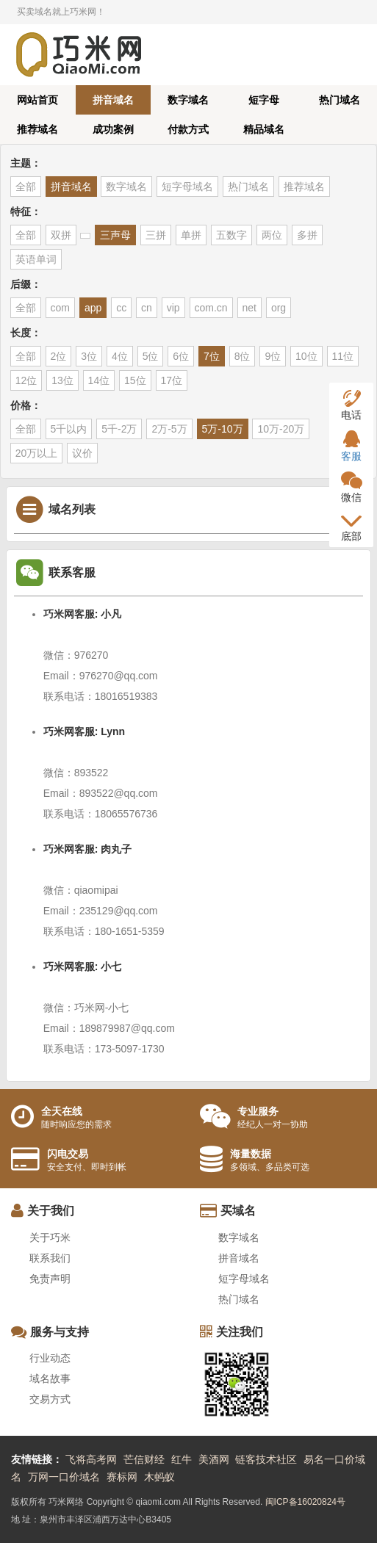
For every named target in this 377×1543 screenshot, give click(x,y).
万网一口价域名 (64, 1477)
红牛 (181, 1459)
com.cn (211, 308)
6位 (181, 356)
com (60, 308)
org (278, 308)
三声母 (115, 235)
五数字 (231, 235)
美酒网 (213, 1459)
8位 (242, 356)
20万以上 (36, 453)
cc (121, 308)
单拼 (191, 235)
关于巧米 (50, 1237)
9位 (273, 356)
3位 (89, 356)
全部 (25, 186)
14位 (99, 380)
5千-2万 (119, 429)
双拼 (61, 235)
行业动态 (50, 1358)
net (249, 308)
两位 (272, 235)
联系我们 (50, 1258)
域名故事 (50, 1378)
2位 (59, 356)
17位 (172, 380)
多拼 (307, 235)
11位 (343, 356)
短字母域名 (187, 186)
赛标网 (122, 1477)
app (93, 308)
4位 (120, 356)
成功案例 (113, 129)
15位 (135, 380)
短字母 (263, 100)
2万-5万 (169, 429)
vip (173, 308)
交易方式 (50, 1399)
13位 (62, 380)
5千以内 (69, 429)
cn (146, 308)
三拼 (156, 235)
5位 (151, 356)
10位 (306, 356)
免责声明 (50, 1278)
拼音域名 (113, 100)
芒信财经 (144, 1459)
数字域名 (188, 100)
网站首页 (37, 100)
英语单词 (36, 259)
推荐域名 (37, 129)
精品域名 (263, 129)
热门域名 (339, 100)
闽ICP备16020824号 (305, 1502)
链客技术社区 (266, 1459)
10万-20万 (280, 429)
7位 (212, 356)
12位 (26, 380)
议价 (82, 453)
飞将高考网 (91, 1459)
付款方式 (188, 129)
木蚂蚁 (159, 1477)
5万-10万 (222, 429)
